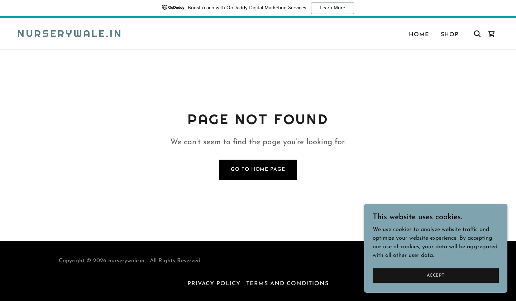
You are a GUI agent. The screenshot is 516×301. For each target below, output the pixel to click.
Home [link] (419, 35)
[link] (70, 35)
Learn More (332, 7)
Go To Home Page (258, 169)
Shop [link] (450, 35)
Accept (436, 275)
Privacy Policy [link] (213, 284)
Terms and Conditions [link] (287, 284)
